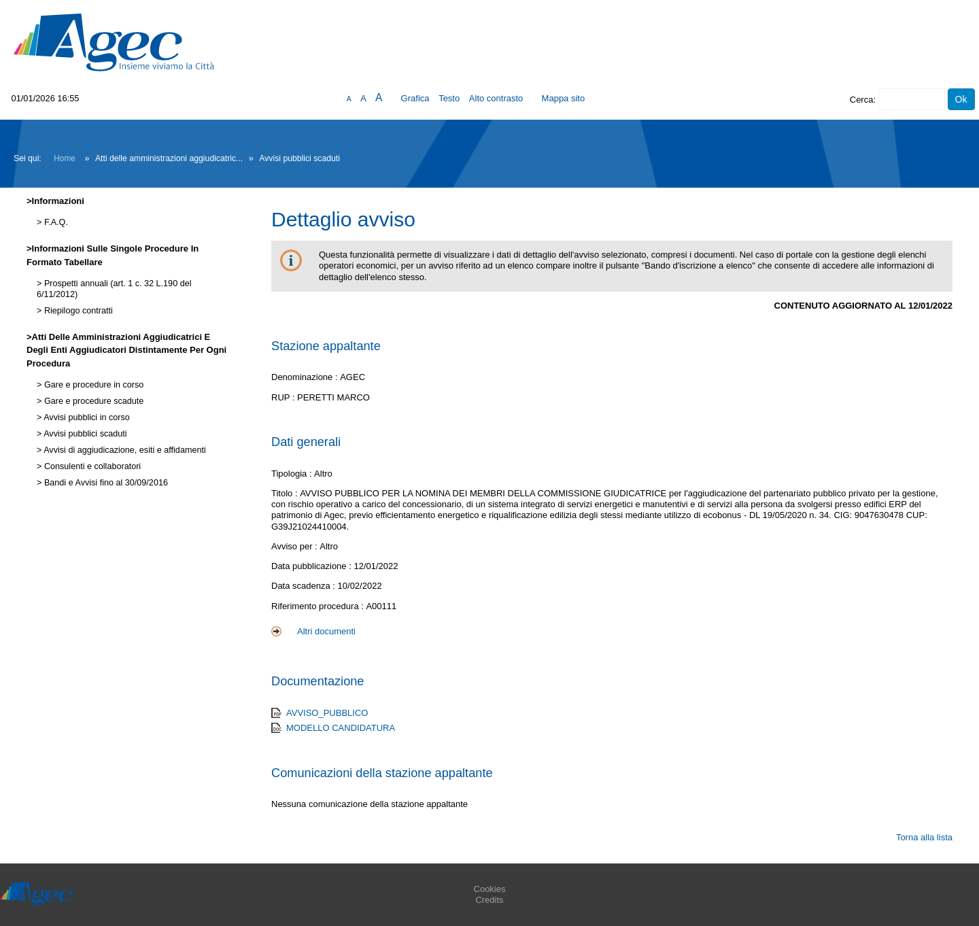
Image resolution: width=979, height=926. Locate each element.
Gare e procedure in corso (92, 385)
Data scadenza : (304, 586)
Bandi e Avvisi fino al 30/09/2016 (104, 482)
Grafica (415, 98)
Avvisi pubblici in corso (85, 417)
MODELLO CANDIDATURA (340, 728)
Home (64, 158)
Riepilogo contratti (76, 310)
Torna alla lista (924, 837)
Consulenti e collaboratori (91, 466)
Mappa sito (563, 98)
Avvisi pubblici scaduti (83, 434)
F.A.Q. (54, 222)
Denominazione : (305, 377)
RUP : (284, 397)
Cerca (862, 100)
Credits (489, 900)
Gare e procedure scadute (92, 401)
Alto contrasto (496, 98)
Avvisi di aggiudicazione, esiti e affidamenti (123, 450)
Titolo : (285, 493)
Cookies (490, 889)
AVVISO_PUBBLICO (327, 713)
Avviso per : (295, 546)
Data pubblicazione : (312, 566)
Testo (449, 98)
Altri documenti (326, 631)
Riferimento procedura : (318, 606)
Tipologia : (292, 473)
